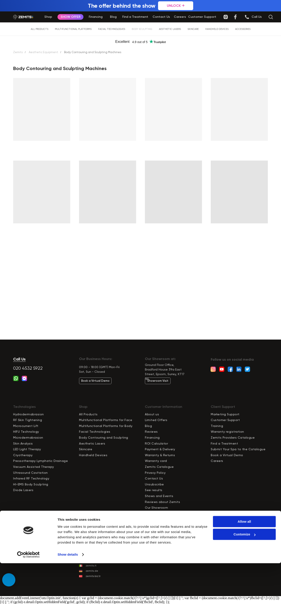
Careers (217, 461)
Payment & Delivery (160, 449)
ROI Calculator (156, 443)
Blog (148, 426)
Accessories (242, 29)
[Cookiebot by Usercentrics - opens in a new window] (28, 595)
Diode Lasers (23, 490)
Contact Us (154, 478)
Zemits (18, 52)
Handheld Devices (217, 29)
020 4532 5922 (28, 368)
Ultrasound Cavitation (30, 472)
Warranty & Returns (160, 455)
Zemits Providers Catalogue (233, 437)
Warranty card (156, 461)
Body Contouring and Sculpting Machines (92, 52)
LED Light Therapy (27, 449)
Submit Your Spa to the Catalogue (238, 449)
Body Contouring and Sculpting (103, 437)
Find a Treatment (224, 443)
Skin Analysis (23, 443)
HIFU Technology (26, 431)
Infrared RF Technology (31, 478)
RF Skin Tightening (27, 420)
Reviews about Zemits (162, 502)
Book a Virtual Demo (227, 455)
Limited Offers (156, 420)
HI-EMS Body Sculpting (30, 484)
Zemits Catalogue (159, 466)
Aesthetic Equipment (43, 52)
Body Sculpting (142, 29)
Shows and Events (159, 496)
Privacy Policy (155, 472)
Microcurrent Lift (25, 426)
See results (153, 490)
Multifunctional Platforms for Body (105, 426)
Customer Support (225, 420)
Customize (245, 575)
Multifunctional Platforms (73, 29)
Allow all (244, 562)
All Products (39, 29)
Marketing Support (225, 414)
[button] (256, 16)
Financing (152, 437)
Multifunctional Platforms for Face (105, 420)
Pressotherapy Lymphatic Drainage (40, 461)
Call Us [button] (19, 359)
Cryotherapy (23, 455)
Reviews (151, 431)
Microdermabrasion (28, 437)
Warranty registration (227, 431)
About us (152, 414)
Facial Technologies (111, 29)
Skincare (193, 29)
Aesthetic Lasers (170, 29)
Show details (68, 595)
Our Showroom (156, 507)
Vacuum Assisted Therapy (33, 466)
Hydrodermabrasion (28, 414)
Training (217, 426)
